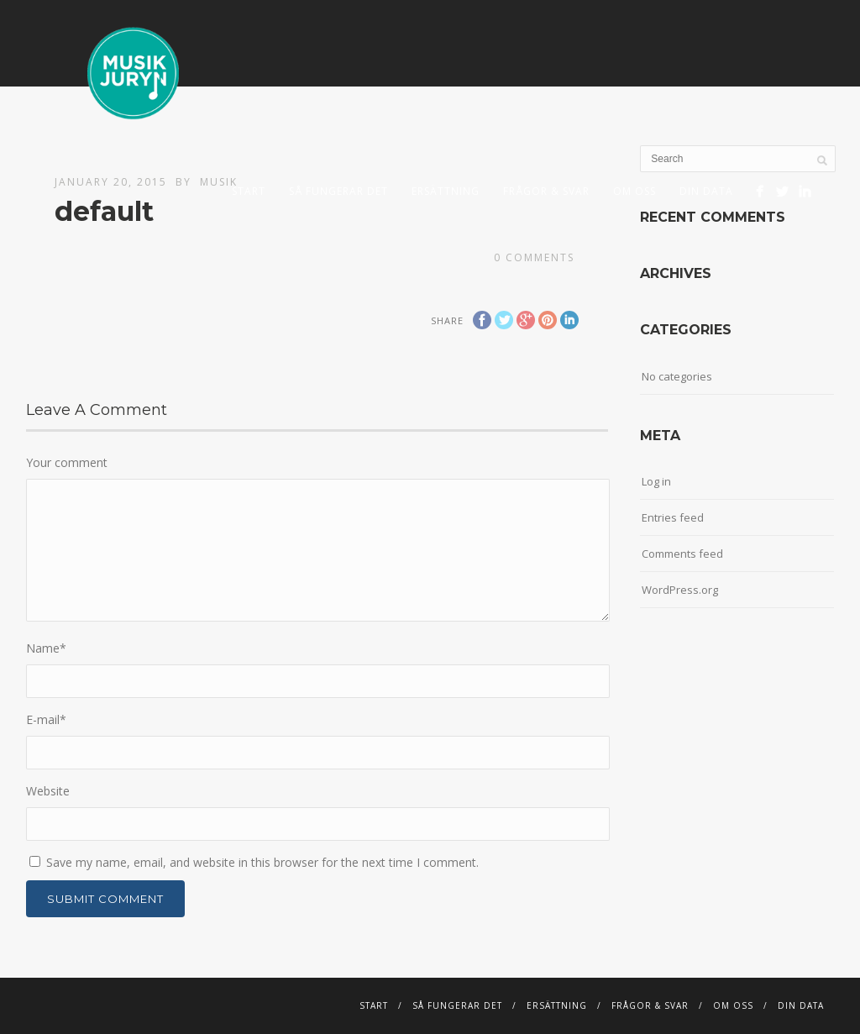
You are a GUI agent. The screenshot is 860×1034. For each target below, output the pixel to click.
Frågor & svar (546, 191)
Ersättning (446, 191)
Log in (656, 481)
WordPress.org (680, 589)
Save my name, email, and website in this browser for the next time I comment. (262, 862)
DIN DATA (706, 191)
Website (48, 791)
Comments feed (682, 553)
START (248, 191)
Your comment (67, 462)
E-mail (46, 719)
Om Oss (634, 191)
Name (46, 648)
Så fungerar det (338, 191)
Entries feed (673, 517)
